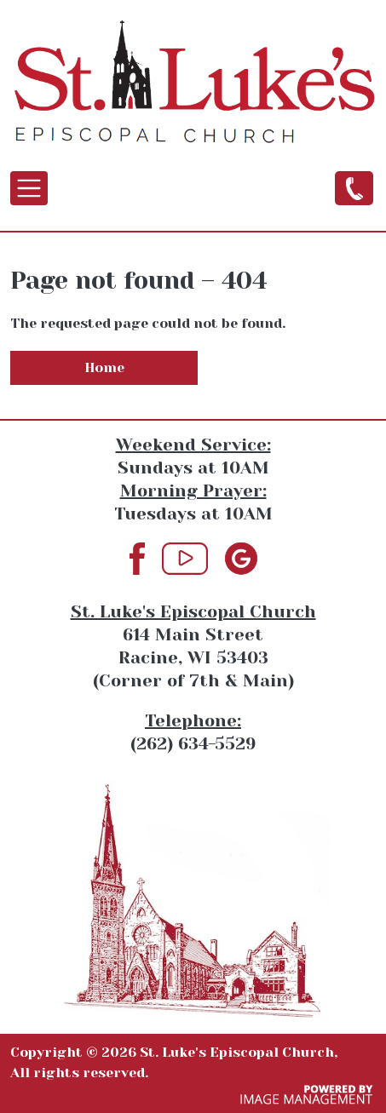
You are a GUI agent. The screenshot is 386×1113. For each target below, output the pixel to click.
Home (104, 367)
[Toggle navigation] (29, 188)
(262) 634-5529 (354, 187)
